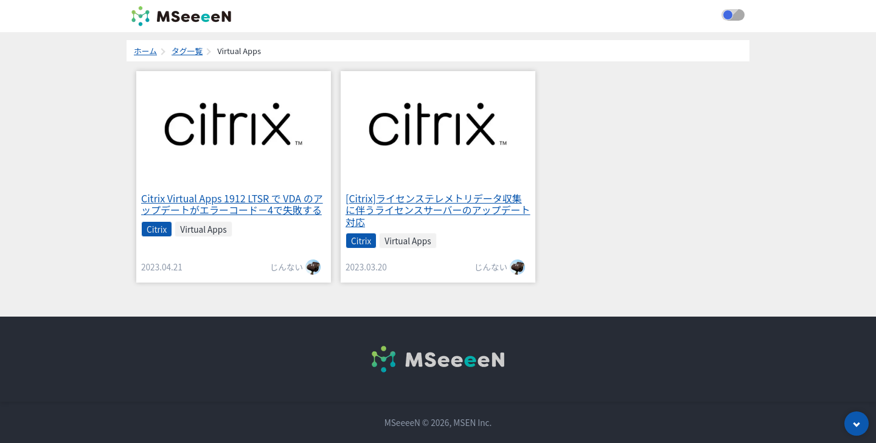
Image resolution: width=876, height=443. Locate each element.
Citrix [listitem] (157, 229)
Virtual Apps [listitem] (203, 229)
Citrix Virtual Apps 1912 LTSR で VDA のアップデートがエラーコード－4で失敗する (232, 204)
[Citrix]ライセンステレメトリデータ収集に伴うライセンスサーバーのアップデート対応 (438, 209)
